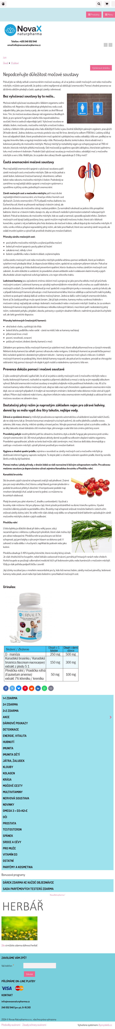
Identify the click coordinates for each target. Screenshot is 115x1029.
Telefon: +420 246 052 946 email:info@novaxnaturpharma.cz (24, 43)
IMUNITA (8, 748)
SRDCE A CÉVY (12, 842)
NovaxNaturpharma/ (57, 895)
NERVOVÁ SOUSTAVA (16, 798)
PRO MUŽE (9, 848)
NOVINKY (8, 804)
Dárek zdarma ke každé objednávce (28, 882)
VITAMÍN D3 (10, 854)
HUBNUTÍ (8, 742)
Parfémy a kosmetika (18, 867)
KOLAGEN (9, 773)
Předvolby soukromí (10, 1024)
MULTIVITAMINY (13, 792)
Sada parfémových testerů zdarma (28, 889)
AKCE (58, 717)
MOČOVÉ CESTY (13, 786)
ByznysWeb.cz (105, 1024)
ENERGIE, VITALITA (15, 736)
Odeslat (29, 974)
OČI (5, 817)
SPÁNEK (8, 836)
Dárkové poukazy (15, 723)
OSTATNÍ (8, 861)
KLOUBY (8, 767)
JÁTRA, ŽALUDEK (13, 761)
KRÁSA (7, 779)
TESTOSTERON (12, 829)
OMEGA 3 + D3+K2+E (15, 811)
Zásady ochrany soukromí (34, 1024)
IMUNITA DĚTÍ (11, 754)
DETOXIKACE (11, 729)
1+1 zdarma (10, 698)
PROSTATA (9, 823)
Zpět (4, 57)
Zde (3, 945)
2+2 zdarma (11, 711)
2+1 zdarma (10, 704)
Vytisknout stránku (101, 67)
